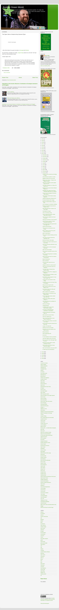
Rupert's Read (43, 463)
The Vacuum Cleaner (44, 492)
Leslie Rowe (43, 421)
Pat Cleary (42, 439)
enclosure (42, 535)
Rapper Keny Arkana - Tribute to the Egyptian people (49, 181)
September (45, 159)
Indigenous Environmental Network (47, 411)
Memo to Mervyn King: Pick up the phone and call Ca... (49, 231)
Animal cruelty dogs (44, 516)
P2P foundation (43, 438)
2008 (43, 355)
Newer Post (5, 77)
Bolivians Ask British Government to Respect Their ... (49, 206)
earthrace (42, 529)
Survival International (44, 480)
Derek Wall (47, 55)
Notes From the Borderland (46, 433)
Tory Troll (42, 498)
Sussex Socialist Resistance (46, 482)
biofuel (42, 520)
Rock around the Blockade (45, 460)
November (45, 156)
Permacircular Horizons (45, 445)
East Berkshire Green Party (46, 386)
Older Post (35, 77)
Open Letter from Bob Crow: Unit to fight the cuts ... (49, 287)
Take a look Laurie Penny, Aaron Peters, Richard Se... (49, 319)
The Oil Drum (43, 489)
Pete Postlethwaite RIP (47, 333)
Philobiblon (43, 448)
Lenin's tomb (43, 420)
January (44, 172)
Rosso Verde (43, 461)
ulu (41, 575)
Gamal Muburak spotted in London (49, 176)
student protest (43, 573)
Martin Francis (43, 426)
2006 (43, 358)
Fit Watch (42, 388)
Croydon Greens (44, 379)
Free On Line (43, 389)
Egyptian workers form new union (49, 178)
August (44, 161)
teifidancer (42, 485)
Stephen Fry (43, 572)
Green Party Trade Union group (46, 401)
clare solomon (43, 525)
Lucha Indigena (43, 424)
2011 (43, 153)
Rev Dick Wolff (43, 455)
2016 (43, 145)
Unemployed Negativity (45, 501)
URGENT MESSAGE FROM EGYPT (49, 198)
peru (41, 560)
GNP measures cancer (45, 393)
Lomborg (42, 550)
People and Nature (44, 441)
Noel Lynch (43, 430)
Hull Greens (43, 410)
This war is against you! (47, 316)
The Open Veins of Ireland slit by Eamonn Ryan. (49, 270)
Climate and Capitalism (45, 377)
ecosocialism (43, 534)
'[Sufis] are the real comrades (48, 327)
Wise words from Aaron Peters (48, 314)
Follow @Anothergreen (45, 603)
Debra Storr (43, 382)
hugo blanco (43, 544)
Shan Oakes (43, 467)
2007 (43, 356)
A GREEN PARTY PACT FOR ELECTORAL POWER (48, 308)
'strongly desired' (46, 305)
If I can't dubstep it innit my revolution (49, 336)
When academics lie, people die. (49, 291)
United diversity (43, 503)
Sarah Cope (43, 466)
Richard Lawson (44, 457)
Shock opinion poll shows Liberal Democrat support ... (49, 346)
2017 (43, 143)
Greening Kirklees (44, 404)
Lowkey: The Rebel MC (47, 326)
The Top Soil (43, 491)
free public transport (44, 538)
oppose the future (44, 436)
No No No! (45, 335)
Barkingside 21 (43, 374)
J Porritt (42, 414)
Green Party (43, 541)
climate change (43, 526)
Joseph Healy (20, 52)
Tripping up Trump (44, 500)
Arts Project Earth (44, 373)
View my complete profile (45, 65)
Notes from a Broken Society (46, 432)
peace (42, 559)
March (44, 169)
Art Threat (42, 371)
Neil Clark (42, 429)
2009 (43, 353)
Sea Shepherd (43, 568)
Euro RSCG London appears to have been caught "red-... (49, 277)
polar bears (43, 563)
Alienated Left (43, 367)
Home (20, 77)
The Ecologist (43, 488)
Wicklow (27, 50)
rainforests (42, 565)
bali (41, 517)
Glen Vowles (43, 392)
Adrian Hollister (43, 364)
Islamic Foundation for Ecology (46, 413)
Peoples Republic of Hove (45, 442)
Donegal (21, 50)
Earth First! (43, 385)
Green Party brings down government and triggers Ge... (49, 224)
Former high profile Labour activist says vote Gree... (49, 296)
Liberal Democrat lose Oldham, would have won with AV (49, 275)
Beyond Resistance (46, 259)
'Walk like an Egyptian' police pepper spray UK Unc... (49, 183)
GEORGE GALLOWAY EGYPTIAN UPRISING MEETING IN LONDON (49, 191)
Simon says (43, 470)
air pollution (43, 513)
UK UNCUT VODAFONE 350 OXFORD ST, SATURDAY (48, 310)
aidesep (42, 512)
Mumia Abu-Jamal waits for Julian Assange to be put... (49, 343)
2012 (43, 151)
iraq (41, 547)
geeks (42, 540)
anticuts (42, 370)
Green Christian (43, 398)
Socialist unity (43, 472)
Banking (42, 519)
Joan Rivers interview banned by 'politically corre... (49, 238)
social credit (43, 569)
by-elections (43, 523)
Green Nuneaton (44, 399)
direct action (43, 528)
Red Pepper (43, 451)
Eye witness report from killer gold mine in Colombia (49, 290)
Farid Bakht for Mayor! (47, 211)
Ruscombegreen (44, 464)
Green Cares (43, 396)
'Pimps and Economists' (47, 226)
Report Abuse (44, 578)
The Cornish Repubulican (45, 486)
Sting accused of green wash (48, 284)
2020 (43, 140)
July (44, 163)
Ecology (42, 531)
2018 (43, 142)
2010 (43, 351)
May (44, 166)
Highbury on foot (44, 408)
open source (43, 554)
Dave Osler (43, 380)
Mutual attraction (46, 331)
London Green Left (44, 423)
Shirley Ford (43, 469)
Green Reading (43, 402)
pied (41, 562)
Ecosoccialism (43, 532)
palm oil (42, 557)
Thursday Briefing (44, 495)
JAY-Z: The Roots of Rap (47, 212)
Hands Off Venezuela (44, 405)
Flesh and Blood (46, 260)
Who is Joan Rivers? (46, 233)
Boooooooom (43, 376)
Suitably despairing (44, 479)
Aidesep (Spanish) (44, 365)
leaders (42, 548)
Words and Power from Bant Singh (47, 507)
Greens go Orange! (46, 303)
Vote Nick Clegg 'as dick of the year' (49, 338)
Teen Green (43, 483)
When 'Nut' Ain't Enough (47, 249)
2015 (43, 147)
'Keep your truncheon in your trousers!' (50, 219)
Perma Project (43, 444)
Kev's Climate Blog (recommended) (47, 417)
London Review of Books (45, 551)
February (44, 171)
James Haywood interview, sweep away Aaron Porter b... (49, 215)
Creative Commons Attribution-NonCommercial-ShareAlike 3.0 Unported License (48, 599)
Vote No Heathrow (10, 91)
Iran (41, 545)
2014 (43, 148)
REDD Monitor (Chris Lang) (46, 452)
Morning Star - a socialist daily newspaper (48, 427)
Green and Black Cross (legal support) (48, 395)
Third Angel (43, 494)
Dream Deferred (44, 383)
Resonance (43, 454)
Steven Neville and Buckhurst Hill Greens (48, 476)
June (44, 164)
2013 (43, 150)
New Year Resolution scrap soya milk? (50, 347)
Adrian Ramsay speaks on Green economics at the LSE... (49, 222)
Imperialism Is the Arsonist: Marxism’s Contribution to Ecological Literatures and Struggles (18, 104)
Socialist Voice (43, 473)
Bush (41, 522)
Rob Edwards (43, 458)
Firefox (42, 537)
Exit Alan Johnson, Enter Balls (48, 240)
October (44, 158)
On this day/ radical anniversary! (46, 435)
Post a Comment (7, 72)
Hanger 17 (42, 407)
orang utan (43, 556)
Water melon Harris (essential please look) (48, 504)
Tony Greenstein (44, 497)
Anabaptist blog (43, 368)
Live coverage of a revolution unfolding (50, 204)
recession (42, 566)
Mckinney (42, 553)
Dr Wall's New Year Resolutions (48, 349)
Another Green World (13, 7)
